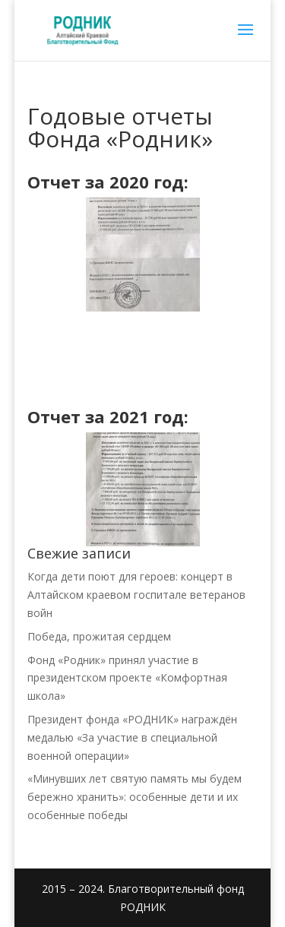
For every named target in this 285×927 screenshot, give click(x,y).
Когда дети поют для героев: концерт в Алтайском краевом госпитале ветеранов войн (136, 594)
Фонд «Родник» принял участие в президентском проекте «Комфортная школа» (127, 678)
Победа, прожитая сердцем (99, 636)
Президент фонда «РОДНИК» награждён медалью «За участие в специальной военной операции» (132, 737)
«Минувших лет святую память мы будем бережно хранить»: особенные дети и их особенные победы (134, 796)
